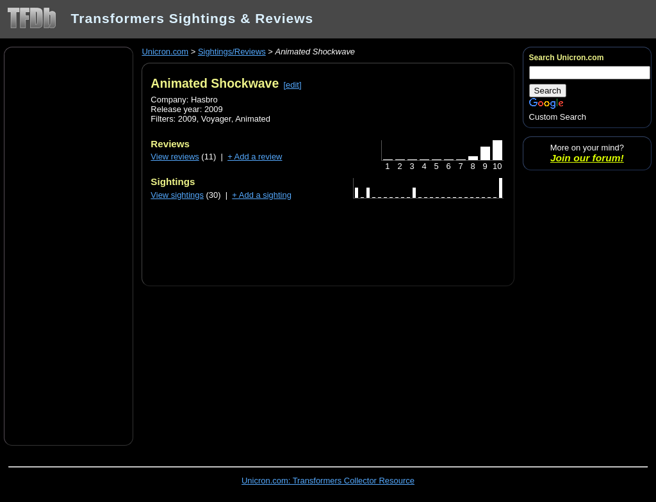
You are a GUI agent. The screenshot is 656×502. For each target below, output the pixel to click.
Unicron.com (165, 51)
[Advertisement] (68, 245)
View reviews (175, 156)
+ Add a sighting (261, 195)
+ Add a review (254, 156)
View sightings (177, 195)
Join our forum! (587, 157)
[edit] (292, 85)
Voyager (216, 119)
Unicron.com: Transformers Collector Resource (328, 480)
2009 (187, 119)
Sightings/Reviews (232, 51)
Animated (252, 119)
